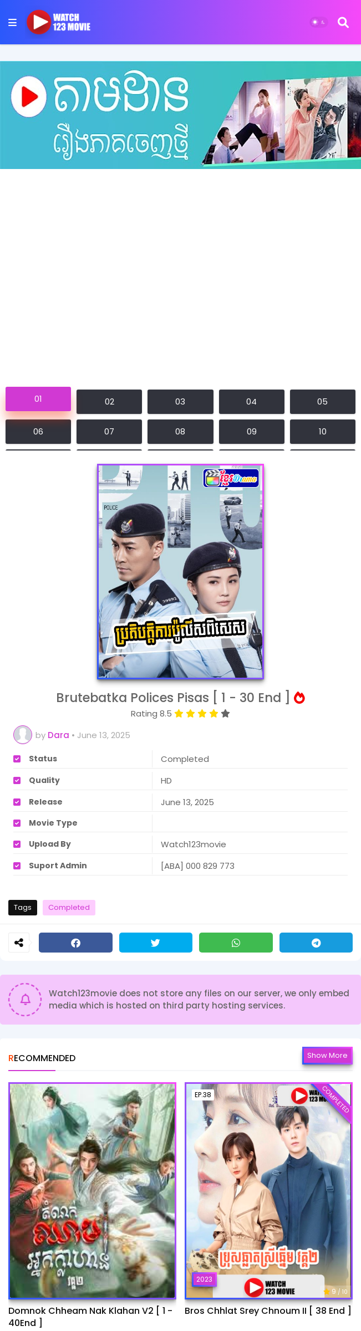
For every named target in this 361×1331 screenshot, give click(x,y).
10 (323, 431)
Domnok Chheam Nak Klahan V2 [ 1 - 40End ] (90, 1317)
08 (180, 431)
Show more (327, 1055)
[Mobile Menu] (12, 22)
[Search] (343, 22)
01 (38, 399)
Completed (69, 907)
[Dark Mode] (318, 22)
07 (109, 431)
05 (322, 401)
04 (251, 401)
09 (252, 431)
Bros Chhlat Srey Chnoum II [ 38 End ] (268, 1311)
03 (180, 401)
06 (38, 431)
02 (109, 401)
